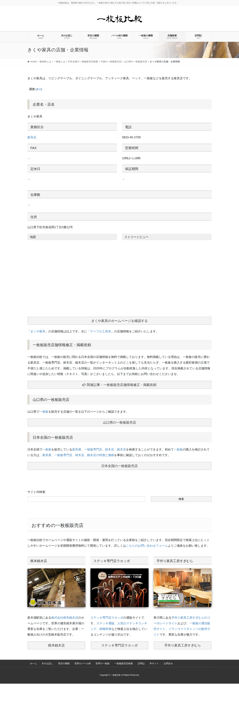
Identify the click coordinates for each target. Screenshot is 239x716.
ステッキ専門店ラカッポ (106, 617)
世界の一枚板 (103, 663)
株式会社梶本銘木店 (64, 617)
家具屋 (76, 449)
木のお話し (47, 663)
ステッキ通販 (105, 623)
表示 (38, 89)
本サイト (154, 663)
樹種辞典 (105, 629)
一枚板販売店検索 (123, 663)
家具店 (31, 137)
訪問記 (141, 663)
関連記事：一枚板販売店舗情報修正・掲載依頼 (119, 385)
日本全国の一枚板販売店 (119, 466)
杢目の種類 (64, 663)
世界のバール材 (83, 663)
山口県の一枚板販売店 (119, 422)
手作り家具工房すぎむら (182, 645)
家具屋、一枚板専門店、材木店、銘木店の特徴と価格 (78, 455)
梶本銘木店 (56, 645)
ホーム (33, 663)
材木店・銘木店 (115, 449)
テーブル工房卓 (100, 331)
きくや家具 (37, 331)
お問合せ (168, 663)
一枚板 (43, 411)
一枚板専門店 (93, 449)
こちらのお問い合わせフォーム (147, 545)
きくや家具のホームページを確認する (119, 321)
